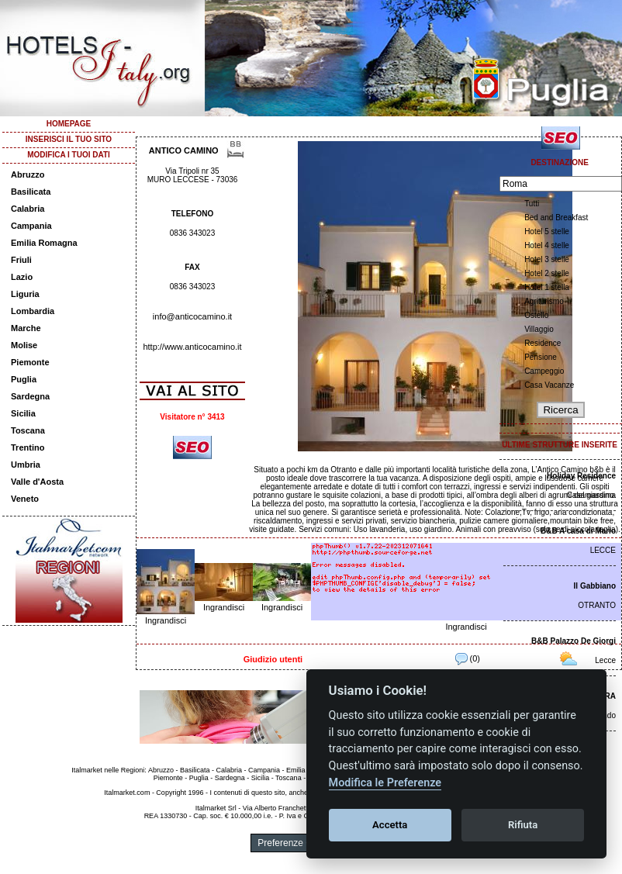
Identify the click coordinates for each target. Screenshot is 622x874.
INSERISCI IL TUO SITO (69, 139)
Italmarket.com (127, 792)
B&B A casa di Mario (578, 531)
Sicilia (23, 413)
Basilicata (30, 191)
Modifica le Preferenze (385, 782)
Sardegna (30, 396)
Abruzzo (27, 174)
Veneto (25, 498)
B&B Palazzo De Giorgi (573, 641)
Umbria (25, 464)
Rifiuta (522, 825)
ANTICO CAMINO (184, 150)
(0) (468, 658)
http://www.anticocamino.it (192, 346)
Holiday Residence (581, 476)
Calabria (27, 208)
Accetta (389, 825)
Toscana (28, 430)
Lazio (22, 277)
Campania (31, 225)
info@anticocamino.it (192, 316)
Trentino (27, 447)
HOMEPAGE (69, 123)
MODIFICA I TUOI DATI (68, 154)
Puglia (23, 379)
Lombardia (32, 311)
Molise (24, 345)
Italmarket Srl (216, 808)
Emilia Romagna (44, 242)
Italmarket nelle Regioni (107, 770)
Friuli (21, 259)
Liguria (25, 294)
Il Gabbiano (595, 586)
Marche (26, 328)
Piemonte (30, 362)
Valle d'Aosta (37, 481)
